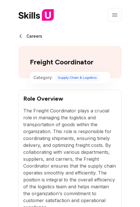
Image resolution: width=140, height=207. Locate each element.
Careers (34, 36)
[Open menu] (115, 15)
